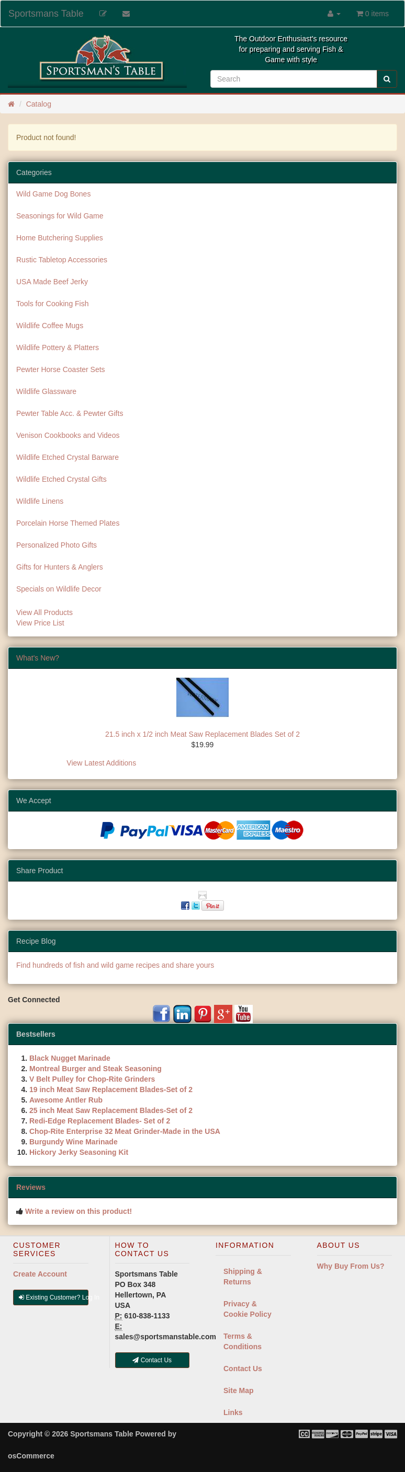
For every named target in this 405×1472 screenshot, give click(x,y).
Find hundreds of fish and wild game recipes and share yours (115, 965)
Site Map (238, 1390)
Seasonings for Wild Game (60, 216)
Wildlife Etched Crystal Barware (67, 457)
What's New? (37, 658)
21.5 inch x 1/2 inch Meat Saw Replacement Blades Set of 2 (202, 734)
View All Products (44, 612)
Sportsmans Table (46, 13)
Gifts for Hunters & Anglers (59, 567)
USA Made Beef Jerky (52, 281)
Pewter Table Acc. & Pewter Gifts (69, 413)
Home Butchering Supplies (59, 238)
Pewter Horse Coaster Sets (60, 369)
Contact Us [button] (152, 1360)
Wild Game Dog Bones (53, 194)
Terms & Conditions (242, 1341)
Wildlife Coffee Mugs (49, 325)
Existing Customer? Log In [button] (53, 1297)
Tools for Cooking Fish (52, 303)
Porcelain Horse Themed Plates (67, 523)
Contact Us (242, 1368)
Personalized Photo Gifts (56, 545)
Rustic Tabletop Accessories (61, 260)
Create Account (40, 1274)
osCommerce (31, 1456)
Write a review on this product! (78, 1211)
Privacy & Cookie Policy (247, 1309)
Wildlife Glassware (46, 391)
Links (233, 1412)
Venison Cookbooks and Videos (67, 435)
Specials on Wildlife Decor (59, 589)
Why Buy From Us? (351, 1266)
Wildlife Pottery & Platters (57, 347)
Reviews (31, 1187)
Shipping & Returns (242, 1276)
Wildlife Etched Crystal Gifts (61, 479)
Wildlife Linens (39, 501)
